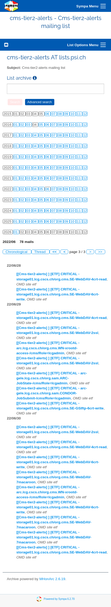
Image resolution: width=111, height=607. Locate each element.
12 (85, 114)
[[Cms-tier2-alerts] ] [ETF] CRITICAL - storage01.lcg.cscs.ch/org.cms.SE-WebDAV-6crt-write (57, 294)
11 (79, 114)
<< (54, 252)
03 (28, 125)
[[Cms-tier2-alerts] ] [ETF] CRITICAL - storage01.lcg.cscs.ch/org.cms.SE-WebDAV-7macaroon (53, 477)
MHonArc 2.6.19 (52, 579)
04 (35, 135)
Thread (40, 252)
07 (53, 114)
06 (47, 114)
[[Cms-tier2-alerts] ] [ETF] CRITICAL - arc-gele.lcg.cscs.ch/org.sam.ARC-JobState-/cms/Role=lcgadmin (51, 378)
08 (60, 114)
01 (16, 125)
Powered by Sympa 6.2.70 (59, 598)
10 (72, 114)
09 (66, 114)
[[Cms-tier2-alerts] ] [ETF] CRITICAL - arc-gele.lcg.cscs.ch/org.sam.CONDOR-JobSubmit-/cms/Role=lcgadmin (51, 393)
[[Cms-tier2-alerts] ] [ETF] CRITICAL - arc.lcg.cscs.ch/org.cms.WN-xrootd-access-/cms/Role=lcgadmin (47, 348)
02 (22, 125)
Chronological (17, 252)
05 (41, 125)
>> (100, 252)
